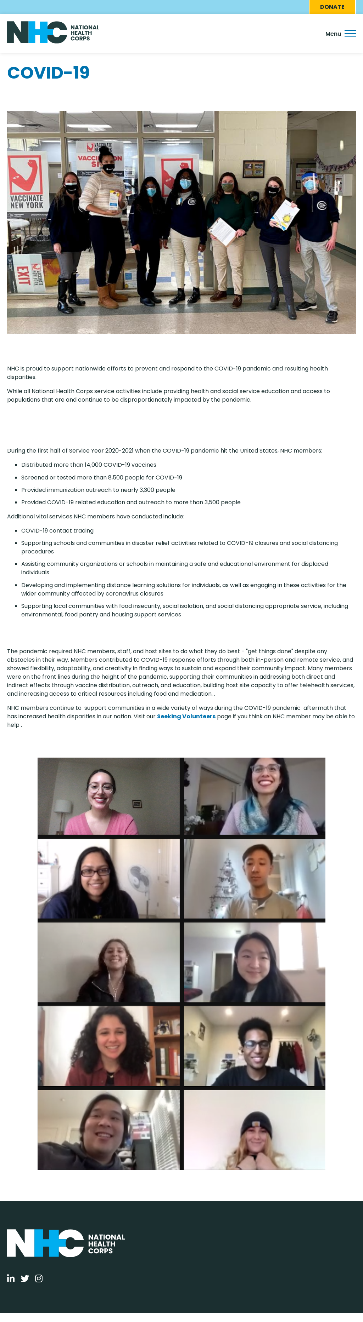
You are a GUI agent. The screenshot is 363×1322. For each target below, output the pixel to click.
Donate (332, 7)
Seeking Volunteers (186, 716)
